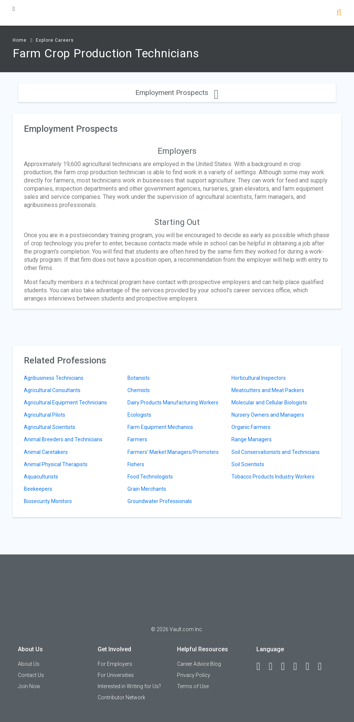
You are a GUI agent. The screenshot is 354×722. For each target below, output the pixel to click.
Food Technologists (150, 477)
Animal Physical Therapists (56, 464)
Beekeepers (38, 489)
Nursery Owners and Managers (267, 415)
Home (19, 40)
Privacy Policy (193, 675)
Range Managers (251, 439)
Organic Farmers (251, 427)
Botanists (138, 378)
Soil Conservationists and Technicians (275, 452)
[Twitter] (286, 666)
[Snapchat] (323, 666)
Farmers (137, 439)
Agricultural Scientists (49, 427)
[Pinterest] (311, 666)
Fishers (135, 464)
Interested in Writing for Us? (129, 686)
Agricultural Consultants (52, 390)
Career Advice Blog (199, 664)
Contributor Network (121, 697)
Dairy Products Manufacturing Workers (172, 402)
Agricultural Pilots (44, 415)
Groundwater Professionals (159, 501)
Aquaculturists (41, 477)
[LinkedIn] (274, 666)
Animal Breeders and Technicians (63, 439)
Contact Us (31, 675)
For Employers (115, 664)
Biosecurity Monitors (48, 501)
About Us (28, 664)
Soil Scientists (247, 464)
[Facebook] (261, 666)
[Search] (338, 13)
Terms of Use (193, 686)
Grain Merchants (146, 489)
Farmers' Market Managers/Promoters (173, 452)
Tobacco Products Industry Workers (273, 477)
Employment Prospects (176, 92)
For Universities (116, 675)
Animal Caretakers (46, 452)
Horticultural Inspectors (258, 378)
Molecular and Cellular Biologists (269, 402)
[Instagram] (298, 666)
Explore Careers (55, 40)
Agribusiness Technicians (53, 378)
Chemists (138, 390)
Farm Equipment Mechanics (160, 427)
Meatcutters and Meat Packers (267, 390)
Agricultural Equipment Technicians (65, 402)
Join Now (29, 686)
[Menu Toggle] (14, 8)
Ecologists (139, 415)
